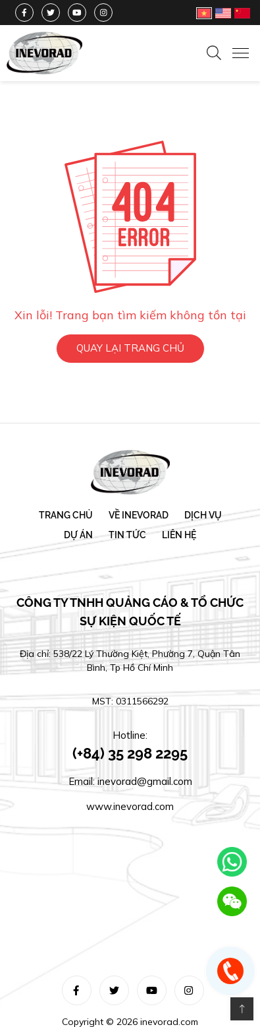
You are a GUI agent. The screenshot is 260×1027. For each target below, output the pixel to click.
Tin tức (127, 535)
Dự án (78, 535)
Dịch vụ (203, 516)
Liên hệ (179, 535)
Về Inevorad (139, 516)
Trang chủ (66, 516)
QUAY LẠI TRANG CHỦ (130, 347)
